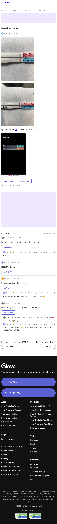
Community (12, 10)
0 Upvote (8, 181)
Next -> (47, 346)
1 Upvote (8, 247)
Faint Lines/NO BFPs (27, 10)
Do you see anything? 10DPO (14, 342)
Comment (24, 181)
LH (16, 130)
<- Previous (9, 346)
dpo (13, 307)
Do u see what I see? (46, 342)
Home (3, 10)
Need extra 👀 (43, 10)
